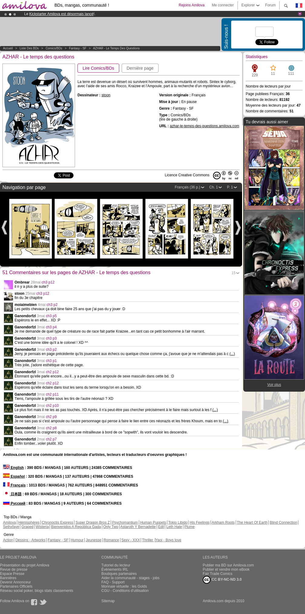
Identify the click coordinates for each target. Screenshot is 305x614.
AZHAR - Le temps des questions (116, 48)
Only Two (110, 527)
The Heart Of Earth (252, 522)
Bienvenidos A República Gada (76, 527)
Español (14, 476)
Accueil (8, 48)
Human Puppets (153, 522)
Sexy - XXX (130, 540)
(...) (232, 354)
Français (14, 485)
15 (233, 273)
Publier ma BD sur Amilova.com (228, 565)
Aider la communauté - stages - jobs (130, 578)
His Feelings (200, 522)
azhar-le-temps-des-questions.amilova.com (204, 126)
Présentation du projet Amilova (24, 565)
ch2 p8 (51, 428)
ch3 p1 (51, 361)
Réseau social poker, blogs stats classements (36, 591)
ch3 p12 (47, 282)
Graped (27, 527)
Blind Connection (283, 522)
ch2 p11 (52, 394)
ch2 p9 (51, 417)
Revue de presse (14, 569)
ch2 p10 (52, 405)
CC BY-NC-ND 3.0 (222, 580)
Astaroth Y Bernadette (138, 527)
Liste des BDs (29, 48)
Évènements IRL (114, 569)
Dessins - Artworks (30, 540)
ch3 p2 (52, 305)
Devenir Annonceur (15, 582)
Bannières (8, 578)
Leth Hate (174, 527)
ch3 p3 (51, 338)
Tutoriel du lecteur (115, 565)
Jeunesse (93, 540)
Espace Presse (12, 574)
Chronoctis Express (57, 522)
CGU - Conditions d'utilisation (125, 591)
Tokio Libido (177, 522)
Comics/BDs (54, 48)
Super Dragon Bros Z (92, 522)
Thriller (148, 540)
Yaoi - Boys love (168, 540)
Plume (189, 527)
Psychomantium (125, 522)
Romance (111, 540)
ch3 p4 (51, 327)
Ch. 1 (213, 187)
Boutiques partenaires (119, 574)
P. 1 (230, 187)
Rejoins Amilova (192, 5)
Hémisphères (29, 522)
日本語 (12, 494)
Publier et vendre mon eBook (226, 569)
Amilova (9, 522)
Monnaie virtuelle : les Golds (124, 586)
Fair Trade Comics (217, 574)
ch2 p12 (52, 372)
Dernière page (140, 68)
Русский (14, 503)
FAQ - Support (113, 582)
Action (8, 540)
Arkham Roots (223, 522)
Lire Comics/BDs (98, 68)
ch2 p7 (51, 439)
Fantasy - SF (77, 48)
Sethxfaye (11, 527)
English (13, 468)
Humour (77, 540)
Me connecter (223, 5)
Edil (161, 527)
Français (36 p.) (187, 187)
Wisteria (42, 527)
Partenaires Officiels (16, 586)
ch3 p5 (51, 316)
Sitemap (108, 601)
